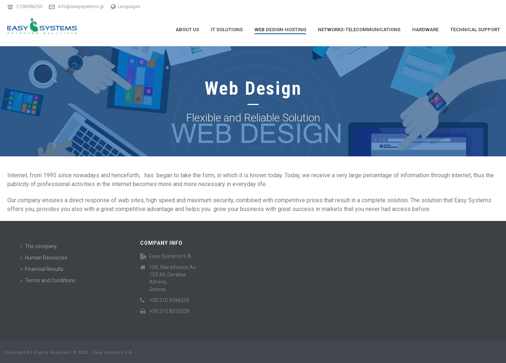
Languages (125, 6)
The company (39, 246)
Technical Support (475, 29)
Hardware (425, 29)
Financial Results (42, 269)
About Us (187, 29)
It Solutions (227, 29)
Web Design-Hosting (280, 29)
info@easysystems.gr (81, 6)
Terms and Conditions (48, 280)
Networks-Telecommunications (359, 29)
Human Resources (44, 258)
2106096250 (29, 6)
